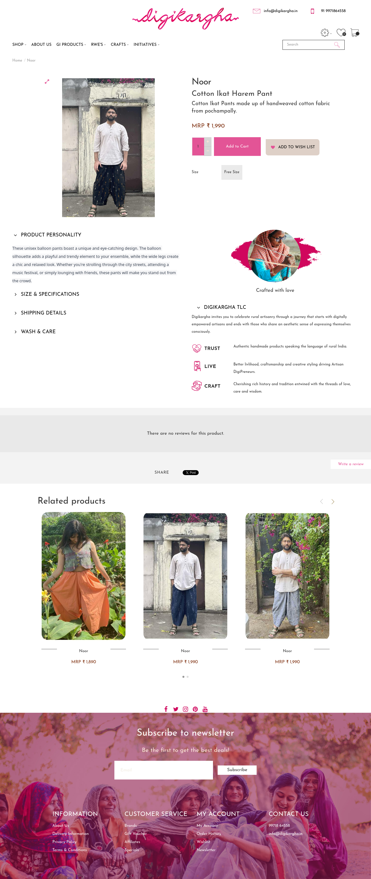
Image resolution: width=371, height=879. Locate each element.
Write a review (351, 464)
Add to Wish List (296, 147)
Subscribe (237, 770)
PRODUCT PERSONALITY (50, 235)
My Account (207, 826)
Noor (31, 61)
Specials (131, 850)
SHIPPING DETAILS (42, 313)
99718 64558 (279, 826)
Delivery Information (71, 834)
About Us (61, 826)
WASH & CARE (37, 332)
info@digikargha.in (285, 834)
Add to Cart (237, 146)
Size (195, 172)
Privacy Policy (65, 842)
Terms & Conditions (70, 850)
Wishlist (204, 842)
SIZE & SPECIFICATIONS (49, 294)
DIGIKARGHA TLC (224, 307)
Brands (130, 826)
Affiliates (132, 842)
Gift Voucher (135, 834)
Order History (209, 834)
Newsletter (206, 850)
